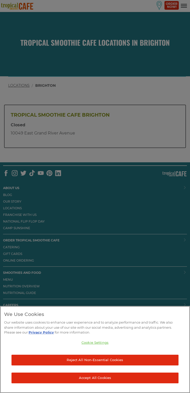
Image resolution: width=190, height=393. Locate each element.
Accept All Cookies (95, 378)
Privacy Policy (41, 332)
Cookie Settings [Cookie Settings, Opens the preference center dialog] (95, 342)
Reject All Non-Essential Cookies (95, 360)
